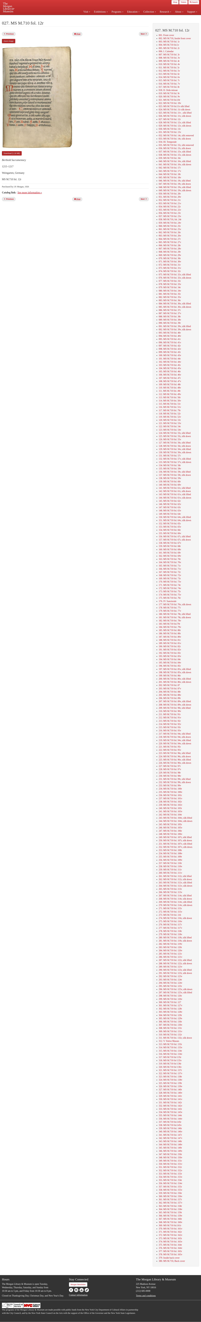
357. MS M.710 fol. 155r (170, 1186)
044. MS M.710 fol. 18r (170, 174)
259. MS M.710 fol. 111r (170, 869)
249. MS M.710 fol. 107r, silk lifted (175, 837)
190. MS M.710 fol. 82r (170, 646)
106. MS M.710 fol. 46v (170, 374)
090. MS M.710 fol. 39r (170, 323)
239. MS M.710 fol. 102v (170, 805)
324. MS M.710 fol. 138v (170, 1080)
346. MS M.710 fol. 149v (170, 1151)
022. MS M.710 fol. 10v (170, 103)
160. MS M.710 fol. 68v (170, 549)
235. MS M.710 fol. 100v (170, 792)
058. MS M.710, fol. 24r (170, 219)
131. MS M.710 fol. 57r (170, 455)
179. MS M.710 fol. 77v (170, 611)
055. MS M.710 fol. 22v (170, 210)
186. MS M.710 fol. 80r (170, 633)
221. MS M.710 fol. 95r (170, 746)
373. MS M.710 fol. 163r (170, 1238)
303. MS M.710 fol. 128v (170, 1012)
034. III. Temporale (168, 142)
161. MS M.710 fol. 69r (170, 552)
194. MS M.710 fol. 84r (170, 659)
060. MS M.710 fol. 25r (170, 226)
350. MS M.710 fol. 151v (170, 1164)
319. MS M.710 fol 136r (170, 1063)
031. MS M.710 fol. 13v (170, 132)
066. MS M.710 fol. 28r (170, 245)
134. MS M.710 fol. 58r (170, 465)
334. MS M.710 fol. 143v (170, 1112)
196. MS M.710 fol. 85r (170, 666)
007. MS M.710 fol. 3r (169, 54)
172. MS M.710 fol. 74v (170, 588)
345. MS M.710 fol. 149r (170, 1147)
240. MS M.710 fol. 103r (170, 808)
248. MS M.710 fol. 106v (170, 834)
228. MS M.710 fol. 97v (170, 769)
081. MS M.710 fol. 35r (170, 294)
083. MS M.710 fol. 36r (170, 300)
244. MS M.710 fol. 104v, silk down (175, 821)
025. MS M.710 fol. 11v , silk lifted (175, 112)
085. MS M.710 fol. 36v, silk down (175, 307)
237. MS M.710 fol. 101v (170, 798)
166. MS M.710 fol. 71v (170, 569)
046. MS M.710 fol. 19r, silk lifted (174, 180)
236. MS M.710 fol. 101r (170, 795)
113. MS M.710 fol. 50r (170, 397)
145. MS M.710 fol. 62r (170, 501)
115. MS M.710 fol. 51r (170, 404)
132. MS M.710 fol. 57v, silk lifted (175, 459)
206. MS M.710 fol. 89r (170, 698)
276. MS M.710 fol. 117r (170, 924)
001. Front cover (166, 35)
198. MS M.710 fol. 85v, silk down (175, 672)
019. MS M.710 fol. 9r (169, 93)
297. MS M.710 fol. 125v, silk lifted (175, 992)
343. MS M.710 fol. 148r (170, 1141)
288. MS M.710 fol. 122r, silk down (175, 963)
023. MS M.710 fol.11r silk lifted (174, 106)
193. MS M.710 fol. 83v (170, 656)
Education (133, 11)
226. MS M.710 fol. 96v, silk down (175, 763)
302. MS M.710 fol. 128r (170, 1008)
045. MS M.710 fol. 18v (170, 177)
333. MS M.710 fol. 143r (170, 1109)
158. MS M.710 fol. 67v (170, 543)
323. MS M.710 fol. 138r (170, 1076)
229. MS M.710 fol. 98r (170, 772)
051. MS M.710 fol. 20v (170, 197)
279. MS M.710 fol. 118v (170, 934)
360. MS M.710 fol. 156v (170, 1196)
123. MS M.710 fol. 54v (170, 430)
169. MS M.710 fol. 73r (170, 578)
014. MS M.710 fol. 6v (169, 77)
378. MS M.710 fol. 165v (170, 1254)
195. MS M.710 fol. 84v (170, 662)
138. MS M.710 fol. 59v (170, 478)
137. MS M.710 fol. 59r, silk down (175, 475)
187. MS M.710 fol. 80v (170, 637)
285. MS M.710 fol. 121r (170, 953)
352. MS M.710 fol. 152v (170, 1170)
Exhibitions (101, 11)
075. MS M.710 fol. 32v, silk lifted (175, 274)
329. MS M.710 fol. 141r (170, 1096)
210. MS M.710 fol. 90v (170, 711)
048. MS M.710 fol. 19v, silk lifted (175, 187)
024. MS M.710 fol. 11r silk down (174, 109)
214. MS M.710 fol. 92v (170, 724)
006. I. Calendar (166, 51)
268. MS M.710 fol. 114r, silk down (175, 898)
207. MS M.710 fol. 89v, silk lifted (175, 701)
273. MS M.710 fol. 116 (170, 915)
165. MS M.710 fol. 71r (170, 565)
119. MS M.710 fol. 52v (170, 417)
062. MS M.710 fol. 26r (170, 232)
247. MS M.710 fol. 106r (170, 831)
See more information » (30, 192)
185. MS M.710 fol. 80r (170, 630)
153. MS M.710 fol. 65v (170, 526)
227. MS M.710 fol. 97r (170, 766)
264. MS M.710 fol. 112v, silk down (175, 886)
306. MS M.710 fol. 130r (170, 1021)
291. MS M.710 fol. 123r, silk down (175, 973)
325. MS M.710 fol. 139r (170, 1083)
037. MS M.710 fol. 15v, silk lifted (175, 151)
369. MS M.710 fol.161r (170, 1225)
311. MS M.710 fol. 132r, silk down (175, 1038)
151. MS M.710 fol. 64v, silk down (175, 520)
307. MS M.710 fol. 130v (170, 1025)
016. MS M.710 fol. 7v (169, 83)
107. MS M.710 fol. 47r (170, 378)
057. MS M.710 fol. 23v (170, 216)
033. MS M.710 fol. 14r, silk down (175, 138)
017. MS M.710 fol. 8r (169, 87)
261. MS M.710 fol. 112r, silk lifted (175, 876)
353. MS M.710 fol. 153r (170, 1173)
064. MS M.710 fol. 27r (170, 239)
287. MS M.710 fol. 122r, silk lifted (175, 960)
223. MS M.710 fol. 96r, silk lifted (174, 753)
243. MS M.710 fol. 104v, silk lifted (175, 818)
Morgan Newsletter (78, 1284)
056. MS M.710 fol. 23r (170, 213)
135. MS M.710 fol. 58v (170, 468)
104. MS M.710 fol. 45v (170, 368)
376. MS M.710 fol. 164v (170, 1248)
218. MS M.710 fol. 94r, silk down (175, 737)
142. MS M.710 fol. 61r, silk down (175, 491)
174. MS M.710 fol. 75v (170, 594)
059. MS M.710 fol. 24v (170, 223)
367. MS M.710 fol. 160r (170, 1219)
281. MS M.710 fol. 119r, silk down (175, 940)
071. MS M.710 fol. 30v (170, 261)
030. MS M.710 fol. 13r (170, 129)
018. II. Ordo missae (168, 90)
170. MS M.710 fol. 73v (170, 581)
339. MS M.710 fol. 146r (170, 1128)
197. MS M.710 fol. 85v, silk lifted (175, 669)
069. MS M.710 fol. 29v (170, 255)
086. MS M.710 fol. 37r (170, 310)
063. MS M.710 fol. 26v (170, 235)
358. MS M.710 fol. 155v (170, 1190)
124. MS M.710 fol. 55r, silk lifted (174, 433)
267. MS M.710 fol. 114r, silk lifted (175, 895)
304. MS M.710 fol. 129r (170, 1015)
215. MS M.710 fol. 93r (170, 727)
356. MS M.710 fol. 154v (170, 1183)
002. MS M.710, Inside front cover (175, 38)
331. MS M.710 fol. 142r (170, 1102)
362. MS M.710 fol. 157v (170, 1202)
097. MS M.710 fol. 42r (170, 345)
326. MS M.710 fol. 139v (170, 1086)
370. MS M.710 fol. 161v (170, 1228)
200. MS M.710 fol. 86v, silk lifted (175, 679)
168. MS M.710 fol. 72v (170, 575)
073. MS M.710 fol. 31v (170, 268)
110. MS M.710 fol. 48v (170, 387)
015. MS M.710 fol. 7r (169, 80)
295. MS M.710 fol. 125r (170, 986)
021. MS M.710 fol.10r (169, 100)
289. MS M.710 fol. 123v (170, 966)
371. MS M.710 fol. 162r (170, 1232)
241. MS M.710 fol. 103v (170, 811)
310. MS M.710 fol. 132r (170, 1034)
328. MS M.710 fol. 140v (170, 1093)
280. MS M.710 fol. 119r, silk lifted (175, 937)
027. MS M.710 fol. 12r (170, 119)
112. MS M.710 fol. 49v (170, 394)
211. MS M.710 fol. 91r (170, 714)
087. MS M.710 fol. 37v (170, 313)
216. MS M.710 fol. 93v (170, 730)
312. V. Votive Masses (169, 1041)
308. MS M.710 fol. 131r (170, 1028)
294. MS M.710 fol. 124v (170, 983)
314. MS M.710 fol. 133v (170, 1047)
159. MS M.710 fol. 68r (170, 546)
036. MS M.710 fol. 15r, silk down (175, 148)
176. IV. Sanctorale (167, 601)
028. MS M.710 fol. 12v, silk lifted (175, 122)
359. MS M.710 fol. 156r (170, 1193)
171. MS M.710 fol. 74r (170, 585)
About (179, 11)
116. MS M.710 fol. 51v (170, 407)
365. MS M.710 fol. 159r (170, 1212)
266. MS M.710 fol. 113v (170, 892)
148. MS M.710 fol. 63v (170, 510)
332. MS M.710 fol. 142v (170, 1105)
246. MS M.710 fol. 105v (170, 827)
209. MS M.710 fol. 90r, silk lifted (174, 708)
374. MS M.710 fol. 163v (170, 1241)
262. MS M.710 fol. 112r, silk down (175, 879)
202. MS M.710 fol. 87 (169, 685)
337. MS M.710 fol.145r (170, 1122)
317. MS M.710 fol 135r (170, 1057)
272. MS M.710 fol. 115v (170, 911)
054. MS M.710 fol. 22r (170, 206)
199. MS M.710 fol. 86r (170, 675)
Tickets (183, 2)
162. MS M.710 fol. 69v (170, 556)
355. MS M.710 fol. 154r (170, 1180)
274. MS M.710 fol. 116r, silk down (175, 918)
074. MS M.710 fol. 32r (170, 271)
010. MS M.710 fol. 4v (169, 64)
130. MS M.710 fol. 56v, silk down (175, 452)
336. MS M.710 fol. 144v (170, 1118)
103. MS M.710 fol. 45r (170, 365)
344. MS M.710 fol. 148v (170, 1144)
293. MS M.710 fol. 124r (170, 979)
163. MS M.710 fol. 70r (170, 559)
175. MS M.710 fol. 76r (170, 598)
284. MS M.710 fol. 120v (170, 950)
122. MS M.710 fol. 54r (170, 426)
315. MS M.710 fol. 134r (170, 1051)
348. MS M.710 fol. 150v (170, 1157)
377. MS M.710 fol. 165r (170, 1251)
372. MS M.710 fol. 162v (170, 1235)
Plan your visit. (70, 17)
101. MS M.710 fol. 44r (170, 358)
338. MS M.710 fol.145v (170, 1125)
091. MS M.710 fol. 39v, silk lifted (175, 326)
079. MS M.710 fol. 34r (170, 287)
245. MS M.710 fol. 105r (170, 824)
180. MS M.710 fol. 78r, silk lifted (174, 614)
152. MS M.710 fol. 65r (170, 523)
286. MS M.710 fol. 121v (170, 957)
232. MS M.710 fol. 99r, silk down (175, 782)
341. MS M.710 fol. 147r (170, 1135)
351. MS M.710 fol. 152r (170, 1167)
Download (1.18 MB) (12, 153)
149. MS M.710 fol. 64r (170, 514)
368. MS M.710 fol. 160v (170, 1222)
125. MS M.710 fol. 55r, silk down (175, 436)
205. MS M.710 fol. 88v (170, 695)
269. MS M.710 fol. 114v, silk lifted (175, 902)
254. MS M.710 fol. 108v (170, 853)
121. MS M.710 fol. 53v (170, 423)
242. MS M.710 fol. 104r (170, 814)
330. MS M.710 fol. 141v (170, 1099)
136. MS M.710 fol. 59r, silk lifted (174, 472)
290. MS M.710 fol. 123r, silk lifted (175, 970)
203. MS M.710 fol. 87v (170, 688)
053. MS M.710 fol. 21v (170, 203)
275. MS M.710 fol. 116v (170, 921)
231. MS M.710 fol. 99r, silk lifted (174, 779)
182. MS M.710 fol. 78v (170, 620)
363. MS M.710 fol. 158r (170, 1206)
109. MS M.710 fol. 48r (170, 384)
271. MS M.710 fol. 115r (170, 908)
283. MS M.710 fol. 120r (170, 947)
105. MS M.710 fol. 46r (170, 371)
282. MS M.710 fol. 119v (170, 944)
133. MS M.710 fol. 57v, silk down (175, 462)
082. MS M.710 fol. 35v (170, 297)
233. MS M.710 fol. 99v (170, 785)
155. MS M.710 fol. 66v (170, 533)
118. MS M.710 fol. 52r (170, 413)
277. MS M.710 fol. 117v (170, 928)
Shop (175, 2)
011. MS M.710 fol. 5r (169, 67)
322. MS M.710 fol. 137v (170, 1073)
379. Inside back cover (169, 1258)
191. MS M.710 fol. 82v (170, 649)
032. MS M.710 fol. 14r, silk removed (176, 135)
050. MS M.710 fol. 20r (170, 193)
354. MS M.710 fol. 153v (170, 1177)
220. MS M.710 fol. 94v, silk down (175, 743)
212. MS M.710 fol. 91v (170, 717)
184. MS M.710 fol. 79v (170, 627)
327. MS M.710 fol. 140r (170, 1089)
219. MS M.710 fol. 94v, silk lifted (175, 740)
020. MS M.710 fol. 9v (169, 96)
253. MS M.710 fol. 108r (170, 850)
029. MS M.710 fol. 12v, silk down (175, 125)
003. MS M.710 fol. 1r (169, 41)
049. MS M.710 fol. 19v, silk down (175, 190)
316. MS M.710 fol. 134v (170, 1054)
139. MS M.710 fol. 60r (170, 481)
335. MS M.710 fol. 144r (170, 1115)
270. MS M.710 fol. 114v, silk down (175, 905)
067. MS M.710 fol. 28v (170, 248)
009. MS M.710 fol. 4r (169, 61)
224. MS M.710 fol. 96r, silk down (175, 756)
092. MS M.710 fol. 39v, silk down (175, 329)
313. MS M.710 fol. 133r (170, 1044)
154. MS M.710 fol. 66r (170, 530)
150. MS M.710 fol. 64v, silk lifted (175, 517)
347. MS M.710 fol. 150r (170, 1154)
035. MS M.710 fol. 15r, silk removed (176, 145)
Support (192, 11)
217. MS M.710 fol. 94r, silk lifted (174, 733)
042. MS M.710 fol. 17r (170, 167)
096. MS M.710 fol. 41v (170, 342)
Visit (86, 11)
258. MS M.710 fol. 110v (170, 866)
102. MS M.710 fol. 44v (170, 362)
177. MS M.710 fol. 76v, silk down (175, 604)
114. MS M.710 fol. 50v (170, 400)
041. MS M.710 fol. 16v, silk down (175, 164)
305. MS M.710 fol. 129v (170, 1018)
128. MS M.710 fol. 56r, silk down (175, 446)
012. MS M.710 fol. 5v (169, 70)
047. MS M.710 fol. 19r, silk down (175, 184)
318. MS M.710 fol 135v (170, 1060)
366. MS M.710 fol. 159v (170, 1215)
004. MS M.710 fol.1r (169, 45)
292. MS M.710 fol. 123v (170, 976)
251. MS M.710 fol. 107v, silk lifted (175, 844)
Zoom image (9, 41)
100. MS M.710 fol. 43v (170, 355)
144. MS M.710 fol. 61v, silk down (175, 497)
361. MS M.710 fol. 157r (170, 1199)
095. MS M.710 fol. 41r (170, 339)
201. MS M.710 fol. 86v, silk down (175, 682)
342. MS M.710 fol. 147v (170, 1138)
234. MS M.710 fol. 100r (170, 788)
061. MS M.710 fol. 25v (170, 229)
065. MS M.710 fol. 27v (170, 242)
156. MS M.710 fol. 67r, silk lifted (174, 536)
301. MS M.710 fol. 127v (170, 1005)
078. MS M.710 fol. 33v (170, 284)
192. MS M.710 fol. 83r (170, 653)
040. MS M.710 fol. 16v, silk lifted (175, 161)
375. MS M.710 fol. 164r (170, 1245)
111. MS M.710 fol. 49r (169, 391)
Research (165, 11)
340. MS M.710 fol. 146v (170, 1131)
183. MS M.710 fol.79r (169, 624)
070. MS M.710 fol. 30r (170, 258)
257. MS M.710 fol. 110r (170, 863)
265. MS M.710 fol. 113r (170, 889)
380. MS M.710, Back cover (172, 1261)
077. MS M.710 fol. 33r (170, 281)
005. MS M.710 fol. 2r (169, 48)
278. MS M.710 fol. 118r (170, 931)
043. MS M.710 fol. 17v (170, 171)
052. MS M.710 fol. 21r (170, 200)
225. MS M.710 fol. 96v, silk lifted (175, 759)
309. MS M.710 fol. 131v (170, 1031)
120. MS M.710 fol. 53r (170, 420)
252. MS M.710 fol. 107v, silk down (175, 847)
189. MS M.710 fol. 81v (170, 643)
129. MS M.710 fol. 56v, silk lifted (175, 449)
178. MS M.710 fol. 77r (170, 607)
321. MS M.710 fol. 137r (170, 1070)
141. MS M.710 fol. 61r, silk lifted (174, 488)
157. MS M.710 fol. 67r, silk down (175, 539)
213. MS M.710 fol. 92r (170, 721)
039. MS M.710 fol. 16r (170, 158)
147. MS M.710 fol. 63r (170, 507)
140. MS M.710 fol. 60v (170, 484)
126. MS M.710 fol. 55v (170, 439)
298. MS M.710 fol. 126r (170, 995)
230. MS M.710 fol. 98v (170, 776)
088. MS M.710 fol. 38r (170, 316)
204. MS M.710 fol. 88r (170, 691)
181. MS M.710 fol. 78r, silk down (175, 617)
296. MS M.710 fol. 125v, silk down (175, 989)
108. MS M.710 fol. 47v (170, 381)
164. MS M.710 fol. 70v (170, 562)
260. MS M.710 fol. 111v (170, 873)
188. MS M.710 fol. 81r (170, 640)
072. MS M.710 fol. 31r (170, 265)
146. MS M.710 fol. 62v (170, 504)
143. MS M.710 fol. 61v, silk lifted (175, 494)
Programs (117, 11)
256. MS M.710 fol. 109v (170, 860)
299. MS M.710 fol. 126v (170, 999)
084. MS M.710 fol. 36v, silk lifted (175, 303)
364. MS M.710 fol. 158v (170, 1209)
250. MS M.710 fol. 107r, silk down (175, 840)
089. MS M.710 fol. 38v (170, 319)
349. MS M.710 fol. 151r (170, 1160)
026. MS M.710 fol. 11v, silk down (175, 116)
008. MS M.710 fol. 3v (169, 58)
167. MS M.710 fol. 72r (170, 572)
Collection (149, 11)
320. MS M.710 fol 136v (170, 1067)
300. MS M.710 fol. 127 (170, 1002)
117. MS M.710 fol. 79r (170, 410)
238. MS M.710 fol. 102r (170, 801)
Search (194, 2)
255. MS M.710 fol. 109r (170, 856)
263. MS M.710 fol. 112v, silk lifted (175, 882)
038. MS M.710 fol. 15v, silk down (175, 155)
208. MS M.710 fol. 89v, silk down (175, 704)
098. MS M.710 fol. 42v (170, 349)
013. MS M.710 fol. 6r (169, 74)
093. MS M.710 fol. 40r (170, 332)
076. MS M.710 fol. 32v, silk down (175, 277)
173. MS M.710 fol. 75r (170, 591)
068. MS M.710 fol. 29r (170, 252)
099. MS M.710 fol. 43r (170, 352)
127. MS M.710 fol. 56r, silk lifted (174, 442)
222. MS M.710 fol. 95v (170, 750)
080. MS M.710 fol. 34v (170, 290)
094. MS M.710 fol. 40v (170, 336)
